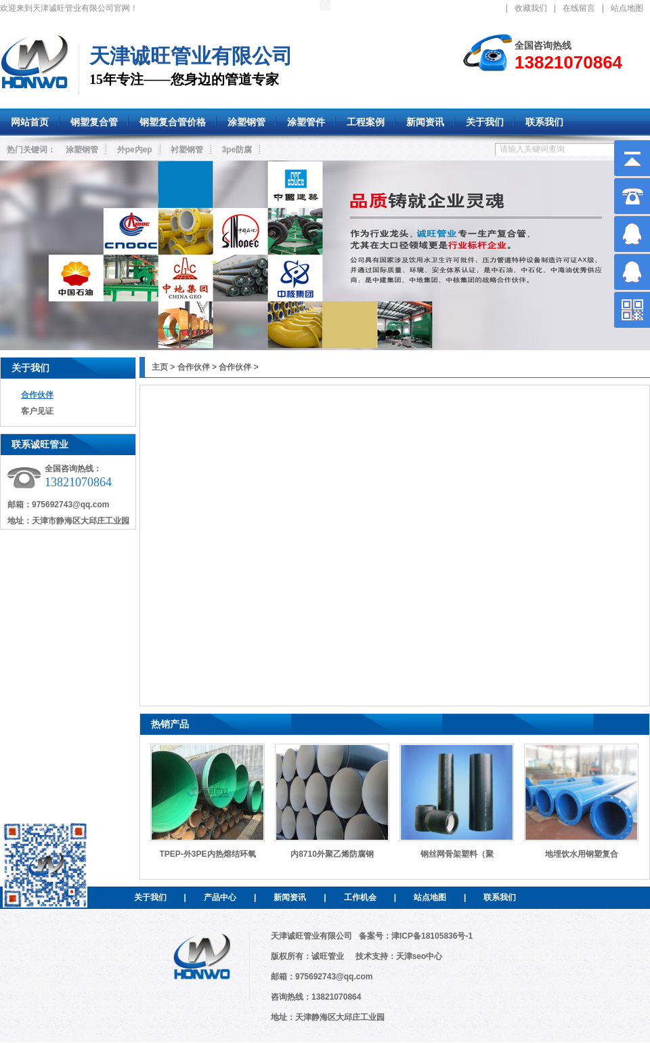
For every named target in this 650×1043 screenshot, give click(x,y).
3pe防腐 (236, 149)
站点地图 (627, 8)
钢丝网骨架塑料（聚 (457, 854)
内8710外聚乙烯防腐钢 (332, 854)
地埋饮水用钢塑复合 (581, 854)
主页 (160, 367)
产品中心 (220, 897)
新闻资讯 (290, 897)
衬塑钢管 (187, 149)
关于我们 (30, 367)
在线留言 (579, 8)
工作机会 (360, 897)
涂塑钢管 (82, 149)
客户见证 (37, 411)
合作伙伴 (37, 395)
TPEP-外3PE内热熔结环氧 (207, 854)
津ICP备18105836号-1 (432, 936)
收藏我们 (531, 8)
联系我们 (499, 897)
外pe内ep (134, 149)
